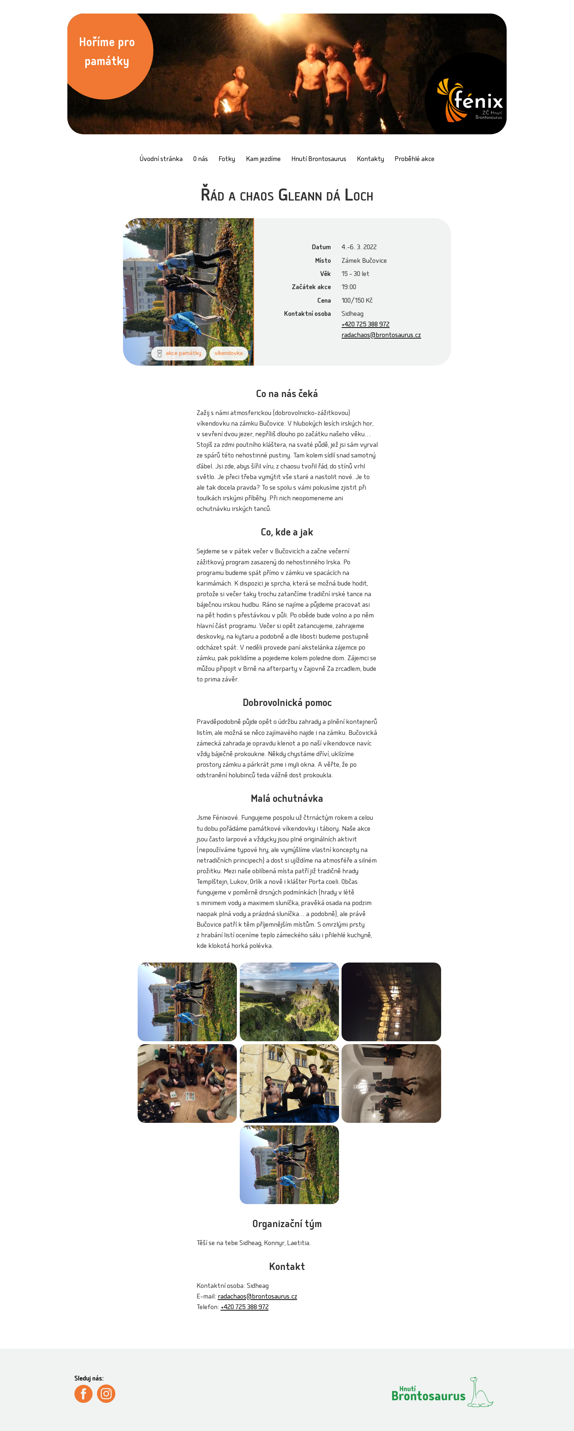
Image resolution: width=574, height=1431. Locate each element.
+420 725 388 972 (366, 325)
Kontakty (370, 159)
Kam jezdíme (263, 159)
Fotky (227, 159)
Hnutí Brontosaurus (318, 159)
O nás (200, 159)
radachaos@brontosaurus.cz (381, 335)
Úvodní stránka (161, 159)
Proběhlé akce (415, 159)
